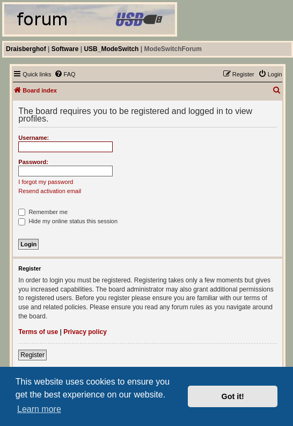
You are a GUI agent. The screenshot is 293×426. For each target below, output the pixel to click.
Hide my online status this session (68, 221)
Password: (33, 162)
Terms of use (38, 332)
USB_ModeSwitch (111, 49)
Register (32, 355)
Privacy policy (85, 332)
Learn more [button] (39, 409)
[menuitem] (65, 74)
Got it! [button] (233, 396)
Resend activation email (49, 191)
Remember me (43, 212)
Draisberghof (26, 49)
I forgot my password (45, 182)
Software (65, 49)
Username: (33, 137)
